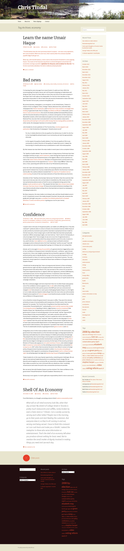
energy (84, 265)
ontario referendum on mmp (89, 294)
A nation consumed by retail (64, 398)
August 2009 (85, 127)
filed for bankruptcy (38, 108)
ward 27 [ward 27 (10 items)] (101, 368)
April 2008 (84, 161)
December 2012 (86, 75)
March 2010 (85, 111)
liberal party (85, 283)
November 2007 (86, 175)
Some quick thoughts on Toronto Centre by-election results (47, 479)
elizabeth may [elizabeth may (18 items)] (68, 503)
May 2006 (84, 222)
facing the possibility (44, 249)
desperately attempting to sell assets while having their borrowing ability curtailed (47, 121)
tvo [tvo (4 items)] (96, 365)
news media (39, 84)
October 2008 (85, 148)
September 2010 (86, 98)
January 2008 (85, 169)
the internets (85, 307)
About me (27, 21)
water (83, 320)
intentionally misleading (61, 349)
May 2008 (84, 159)
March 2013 (85, 72)
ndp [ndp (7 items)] (83, 355)
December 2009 (86, 119)
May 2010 (84, 106)
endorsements (86, 262)
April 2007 (84, 193)
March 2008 (85, 164)
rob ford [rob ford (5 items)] (100, 360)
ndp (83, 288)
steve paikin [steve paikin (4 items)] (97, 362)
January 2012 (85, 88)
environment (50, 220)
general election (66, 220)
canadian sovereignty (87, 241)
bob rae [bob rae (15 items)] (95, 337)
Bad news (32, 80)
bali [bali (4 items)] (97, 334)
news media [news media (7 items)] (90, 355)
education (85, 259)
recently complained (62, 308)
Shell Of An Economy (43, 389)
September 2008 (86, 151)
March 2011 (85, 93)
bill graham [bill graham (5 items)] (88, 337)
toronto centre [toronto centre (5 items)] (85, 365)
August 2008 (85, 154)
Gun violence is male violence (89, 41)
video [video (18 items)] (99, 365)
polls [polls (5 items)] (102, 357)
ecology (84, 254)
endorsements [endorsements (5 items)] (89, 347)
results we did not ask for (35, 184)
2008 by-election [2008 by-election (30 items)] (91, 331)
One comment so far (30, 447)
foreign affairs (86, 275)
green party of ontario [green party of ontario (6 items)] (71, 511)
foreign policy (57, 220)
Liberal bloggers (43, 294)
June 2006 (85, 219)
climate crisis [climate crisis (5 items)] (100, 339)
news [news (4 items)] (86, 355)
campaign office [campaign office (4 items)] (101, 337)
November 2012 (86, 77)
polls (83, 299)
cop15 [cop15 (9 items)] (97, 342)
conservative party (40, 218)
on (67, 326)
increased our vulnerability (33, 345)
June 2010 (85, 103)
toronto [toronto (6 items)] (101, 362)
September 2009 (86, 125)
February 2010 (86, 114)
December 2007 (86, 172)
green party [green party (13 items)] (94, 350)
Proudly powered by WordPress (26, 547)
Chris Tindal (53, 47)
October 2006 (85, 209)
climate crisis (85, 244)
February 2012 (86, 85)
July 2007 (84, 185)
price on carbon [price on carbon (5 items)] (94, 360)
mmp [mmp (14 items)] (99, 353)
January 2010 (85, 117)
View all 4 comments (30, 204)
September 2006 (86, 211)
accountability (31, 220)
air (83, 238)
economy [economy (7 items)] (91, 344)
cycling (84, 249)
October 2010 (85, 96)
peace (84, 296)
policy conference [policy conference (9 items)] (94, 358)
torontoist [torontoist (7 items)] (92, 365)
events (84, 267)
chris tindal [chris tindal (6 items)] (85, 339)
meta (83, 286)
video (83, 317)
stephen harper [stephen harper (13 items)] (88, 362)
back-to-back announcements (32, 112)
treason (50, 161)
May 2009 (84, 132)
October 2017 (85, 64)
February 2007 (86, 198)
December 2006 (86, 204)
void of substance (44, 155)
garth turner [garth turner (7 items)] (100, 348)
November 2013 (86, 69)
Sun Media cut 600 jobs (54, 110)
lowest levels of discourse (37, 159)
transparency (45, 222)
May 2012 (84, 82)
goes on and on (58, 326)
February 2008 (86, 167)
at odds (52, 286)
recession (59, 84)
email (29, 290)
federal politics (86, 270)
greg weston (31, 222)
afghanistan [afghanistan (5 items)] (85, 334)
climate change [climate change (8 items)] (92, 339)
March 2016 (85, 67)
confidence (38, 220)
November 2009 (86, 122)
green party (85, 278)
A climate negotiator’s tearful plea (91, 53)
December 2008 (86, 146)
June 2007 (85, 188)
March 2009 (85, 138)
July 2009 (84, 130)
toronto (84, 309)
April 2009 (84, 135)
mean (36, 241)
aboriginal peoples (87, 236)
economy (37, 47)
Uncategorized (86, 315)
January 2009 (85, 143)
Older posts (31, 458)
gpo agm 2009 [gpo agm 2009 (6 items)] (86, 350)
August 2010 (85, 101)
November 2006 (86, 206)
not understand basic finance (52, 343)
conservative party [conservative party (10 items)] (88, 342)
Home (19, 21)
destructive (43, 241)
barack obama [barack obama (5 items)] (73, 489)
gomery (25, 222)
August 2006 (85, 214)
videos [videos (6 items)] (84, 368)
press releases (86, 302)
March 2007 (85, 196)
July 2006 (84, 217)
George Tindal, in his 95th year (90, 50)
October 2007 (85, 177)
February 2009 (86, 140)
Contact (47, 21)
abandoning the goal (52, 353)
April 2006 (84, 225)
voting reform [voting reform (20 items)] (92, 368)
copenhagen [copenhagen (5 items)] (85, 344)
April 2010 (84, 109)
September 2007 (86, 180)
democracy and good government (54, 218)
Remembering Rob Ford (88, 43)
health (84, 280)
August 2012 (85, 80)
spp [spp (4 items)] (103, 360)
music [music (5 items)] (103, 353)
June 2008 (85, 156)
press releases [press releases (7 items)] (86, 360)
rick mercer (66, 84)
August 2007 (85, 182)
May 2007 (84, 190)
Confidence (34, 214)
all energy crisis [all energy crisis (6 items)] (92, 334)
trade (83, 312)
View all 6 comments (30, 379)
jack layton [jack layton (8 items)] (94, 353)
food (83, 273)
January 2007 (85, 201)
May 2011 (84, 90)
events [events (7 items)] (95, 348)
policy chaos (68, 339)
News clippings (37, 21)
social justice (38, 222)
